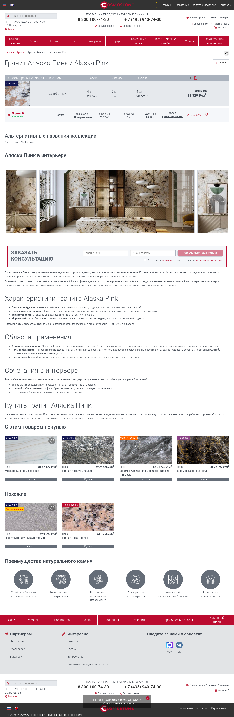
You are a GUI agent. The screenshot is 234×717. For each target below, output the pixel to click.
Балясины (112, 620)
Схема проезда (106, 25)
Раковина (139, 620)
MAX (169, 647)
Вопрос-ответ (76, 656)
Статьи (71, 649)
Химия (189, 41)
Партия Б (18, 113)
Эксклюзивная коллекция (213, 41)
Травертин (93, 41)
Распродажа (18, 649)
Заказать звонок (132, 25)
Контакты (225, 5)
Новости (72, 641)
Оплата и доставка (204, 5)
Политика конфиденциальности (87, 664)
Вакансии (16, 656)
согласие (167, 260)
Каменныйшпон (217, 620)
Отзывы (166, 5)
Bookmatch (62, 620)
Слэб (11, 620)
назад (220, 63)
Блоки (87, 620)
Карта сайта (219, 708)
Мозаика (34, 620)
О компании (181, 5)
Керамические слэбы (165, 41)
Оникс (73, 41)
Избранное (222, 23)
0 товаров (223, 17)
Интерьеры (17, 641)
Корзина (223, 27)
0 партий (211, 17)
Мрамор (36, 41)
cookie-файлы (119, 699)
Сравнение (199, 23)
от (194, 115)
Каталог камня (15, 41)
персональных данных (209, 260)
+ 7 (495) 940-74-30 (142, 19)
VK (179, 647)
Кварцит (116, 41)
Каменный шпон (138, 41)
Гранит (55, 41)
